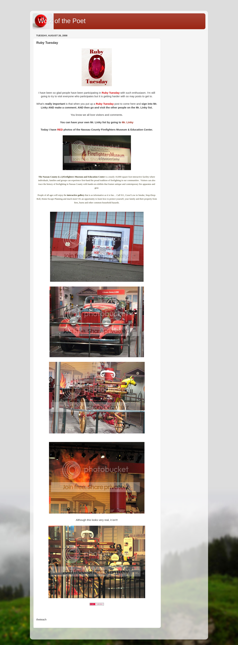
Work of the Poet (62, 21)
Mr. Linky (127, 122)
